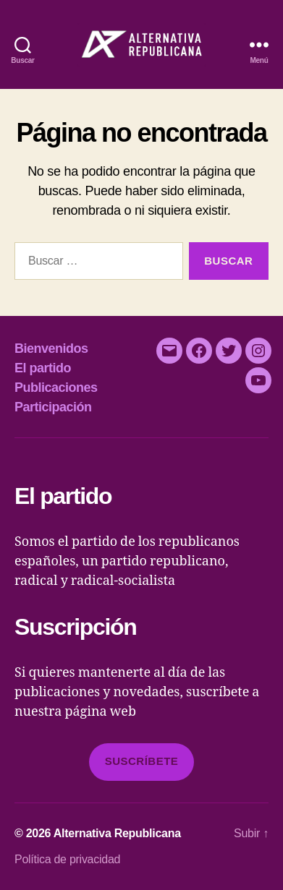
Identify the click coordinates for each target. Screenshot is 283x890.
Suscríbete (142, 761)
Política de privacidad (67, 859)
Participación (53, 407)
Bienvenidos (51, 348)
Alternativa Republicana (117, 833)
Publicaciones (56, 387)
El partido (42, 368)
